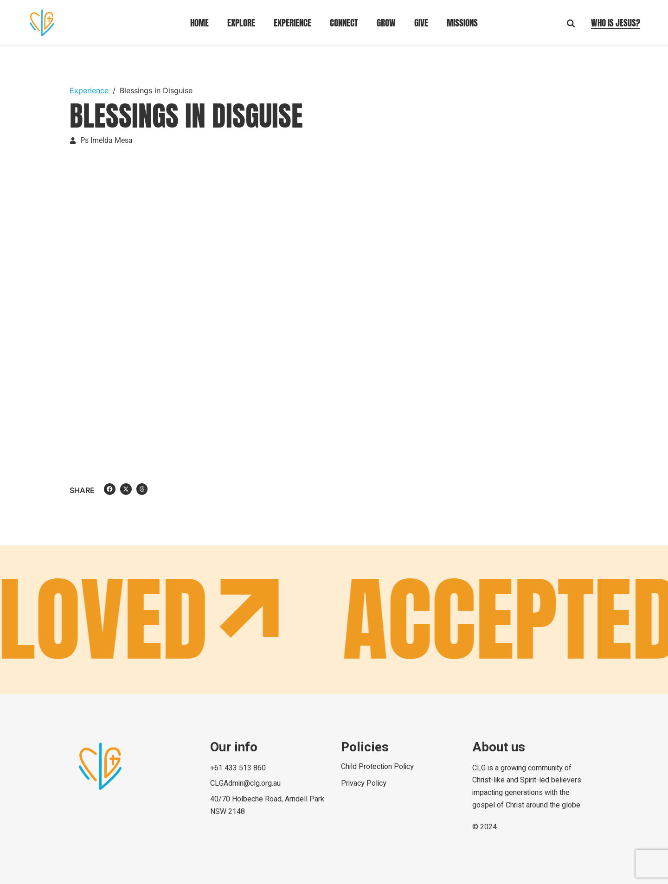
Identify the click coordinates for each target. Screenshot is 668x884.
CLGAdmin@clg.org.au (245, 783)
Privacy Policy (363, 783)
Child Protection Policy (377, 766)
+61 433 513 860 (238, 768)
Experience (89, 90)
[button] (110, 489)
